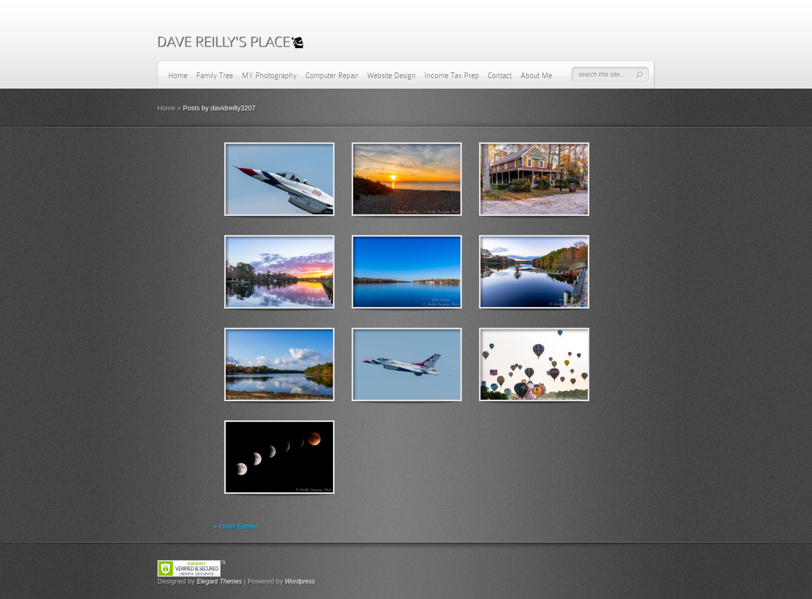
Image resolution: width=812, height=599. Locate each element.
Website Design (391, 75)
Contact (500, 75)
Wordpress (300, 581)
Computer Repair (332, 75)
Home (177, 75)
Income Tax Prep (452, 75)
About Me (536, 75)
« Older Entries (235, 526)
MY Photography (269, 75)
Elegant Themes (219, 581)
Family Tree (214, 75)
